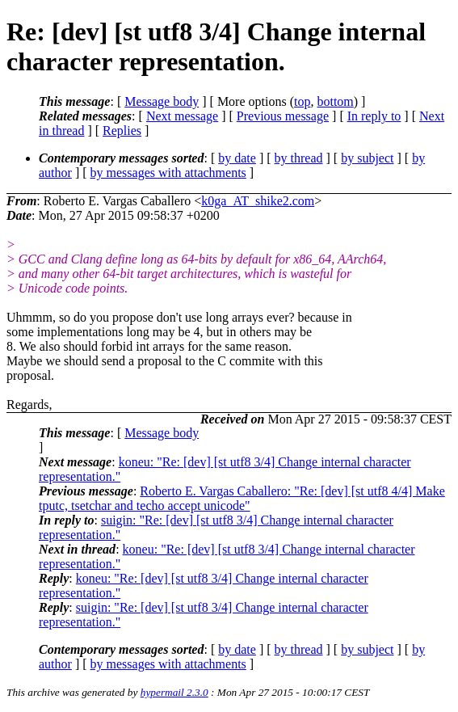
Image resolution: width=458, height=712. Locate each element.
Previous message (283, 116)
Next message (182, 116)
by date (237, 158)
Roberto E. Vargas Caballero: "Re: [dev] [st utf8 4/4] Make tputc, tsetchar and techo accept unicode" (242, 498)
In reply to (374, 116)
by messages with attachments (168, 172)
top (302, 101)
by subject (367, 158)
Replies (122, 130)
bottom (335, 101)
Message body (161, 101)
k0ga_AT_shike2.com (257, 201)
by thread (299, 158)
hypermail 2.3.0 (174, 692)
